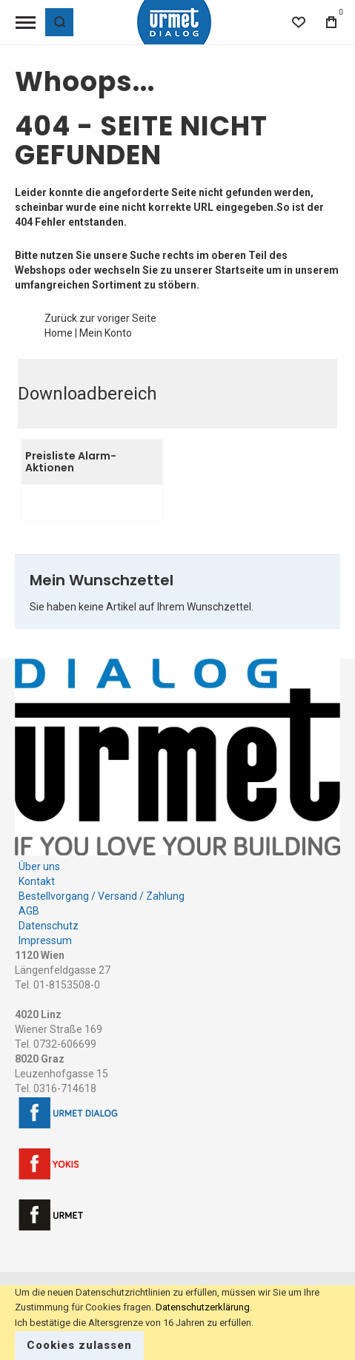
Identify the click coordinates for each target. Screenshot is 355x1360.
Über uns (39, 866)
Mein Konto (105, 333)
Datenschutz (49, 926)
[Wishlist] (299, 22)
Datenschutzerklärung (203, 1307)
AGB (29, 911)
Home (58, 333)
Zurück (60, 318)
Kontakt (37, 881)
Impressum (45, 940)
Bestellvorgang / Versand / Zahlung (102, 896)
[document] (177, 1322)
